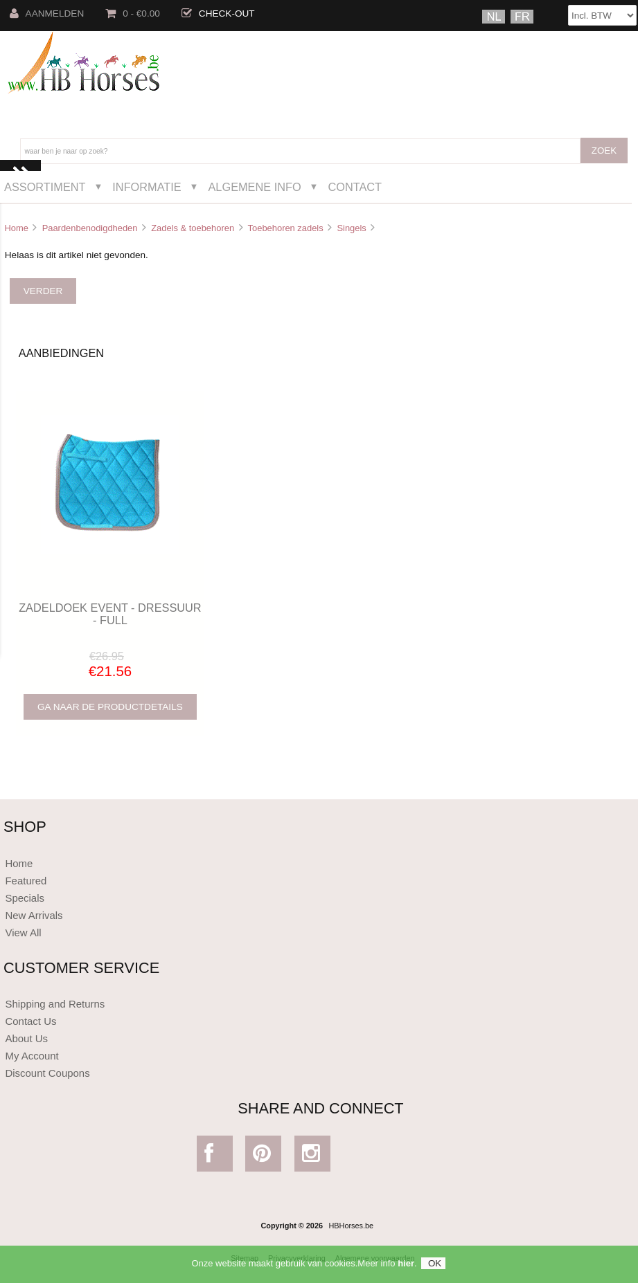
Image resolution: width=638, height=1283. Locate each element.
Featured (25, 880)
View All (23, 932)
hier (406, 1267)
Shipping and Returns (55, 1004)
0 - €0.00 (132, 13)
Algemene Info (254, 187)
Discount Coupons (47, 1073)
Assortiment (45, 187)
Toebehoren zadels (286, 228)
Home (16, 228)
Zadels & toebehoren (192, 228)
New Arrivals (33, 915)
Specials (24, 898)
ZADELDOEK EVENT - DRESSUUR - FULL (110, 613)
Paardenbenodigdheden (90, 228)
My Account (31, 1056)
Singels (351, 228)
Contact (355, 187)
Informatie (146, 187)
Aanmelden (47, 13)
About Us (26, 1038)
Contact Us (30, 1021)
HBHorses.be (350, 1225)
